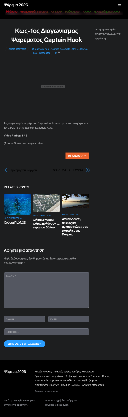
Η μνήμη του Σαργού (23, 170)
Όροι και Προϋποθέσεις (62, 380)
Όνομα (10, 319)
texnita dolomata (60, 48)
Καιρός (106, 376)
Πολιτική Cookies (70, 384)
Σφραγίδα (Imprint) (88, 380)
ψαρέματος (44, 52)
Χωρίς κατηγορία (17, 48)
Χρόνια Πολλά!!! (15, 222)
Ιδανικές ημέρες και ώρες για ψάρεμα (74, 371)
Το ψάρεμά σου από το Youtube (83, 376)
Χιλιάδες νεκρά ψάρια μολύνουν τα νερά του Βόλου (46, 223)
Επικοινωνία (41, 380)
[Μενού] (119, 4)
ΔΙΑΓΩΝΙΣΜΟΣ (80, 48)
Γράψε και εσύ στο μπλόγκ (49, 376)
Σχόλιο (11, 275)
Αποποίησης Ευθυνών (47, 384)
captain (39, 48)
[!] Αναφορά (77, 156)
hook (47, 48)
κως (35, 52)
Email (53, 319)
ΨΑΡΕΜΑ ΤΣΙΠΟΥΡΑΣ (68, 170)
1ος (32, 48)
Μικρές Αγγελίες (43, 371)
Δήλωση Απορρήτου (93, 384)
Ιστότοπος (12, 332)
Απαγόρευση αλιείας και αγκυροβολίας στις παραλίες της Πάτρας (75, 226)
